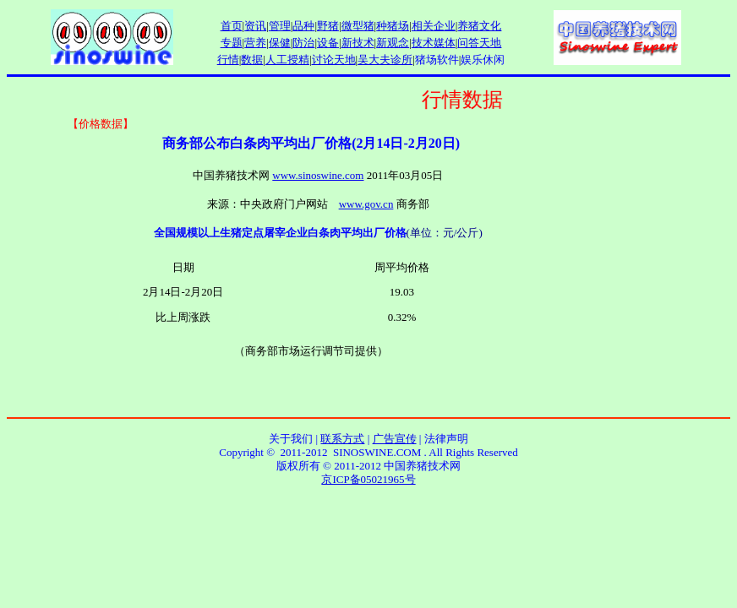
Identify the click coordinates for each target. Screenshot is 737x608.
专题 (232, 42)
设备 (328, 42)
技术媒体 (434, 42)
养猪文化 (479, 25)
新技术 (357, 42)
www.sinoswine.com (317, 175)
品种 (303, 25)
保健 (280, 42)
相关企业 (434, 25)
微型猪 (357, 25)
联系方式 (342, 438)
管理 (280, 25)
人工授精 (287, 59)
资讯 (255, 25)
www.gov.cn (366, 204)
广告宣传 (395, 438)
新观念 (392, 42)
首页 (232, 25)
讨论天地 (334, 59)
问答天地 (479, 42)
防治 (303, 42)
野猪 (328, 25)
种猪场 (392, 25)
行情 (228, 59)
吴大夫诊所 (385, 59)
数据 (252, 59)
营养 (255, 42)
